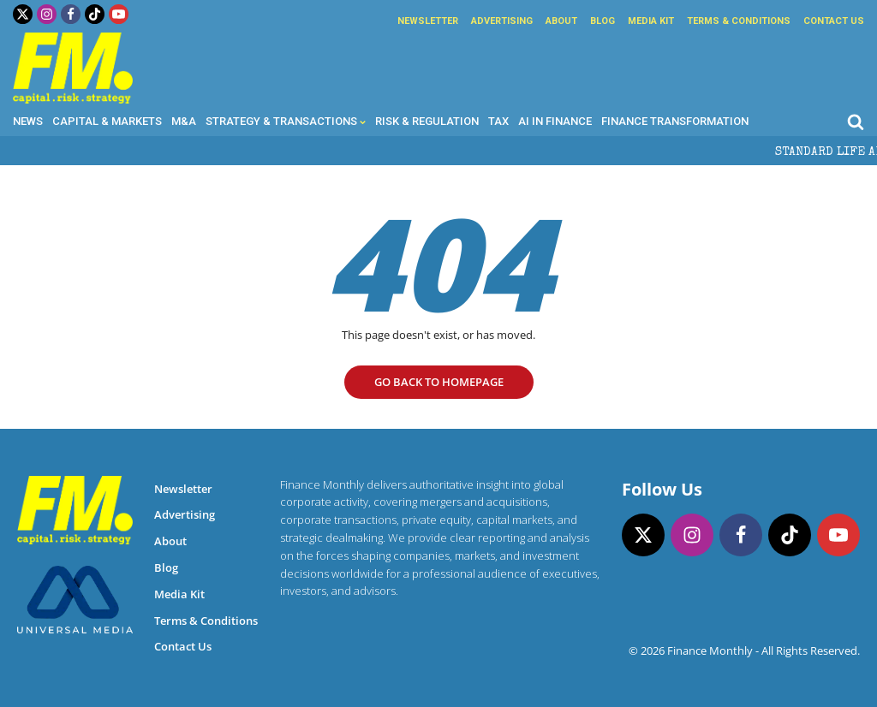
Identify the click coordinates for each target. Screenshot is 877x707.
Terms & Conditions (738, 21)
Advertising (502, 21)
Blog (602, 21)
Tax (498, 121)
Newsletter (427, 21)
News (28, 121)
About (561, 21)
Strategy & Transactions (286, 121)
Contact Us (833, 21)
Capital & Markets (107, 121)
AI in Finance (555, 121)
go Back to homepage (439, 381)
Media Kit (651, 21)
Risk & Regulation (427, 121)
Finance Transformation (675, 121)
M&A (183, 121)
